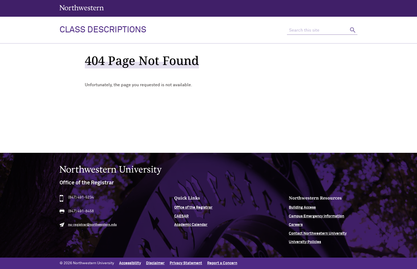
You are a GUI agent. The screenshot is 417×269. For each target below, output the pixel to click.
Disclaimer (155, 263)
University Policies (305, 243)
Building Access (302, 209)
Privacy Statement (186, 263)
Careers (296, 226)
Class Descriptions (103, 30)
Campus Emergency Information (316, 218)
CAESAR (181, 218)
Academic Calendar (190, 226)
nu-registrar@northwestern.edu (92, 226)
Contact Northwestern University (318, 235)
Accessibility (130, 263)
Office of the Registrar (193, 209)
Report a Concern (222, 263)
